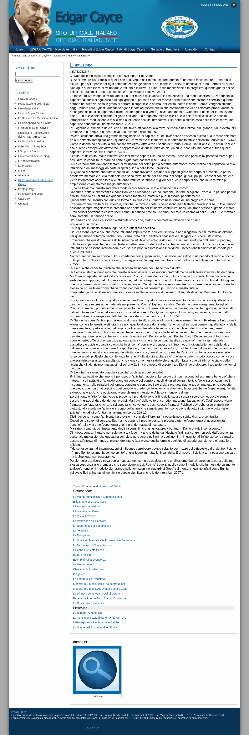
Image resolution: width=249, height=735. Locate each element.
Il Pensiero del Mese (30, 193)
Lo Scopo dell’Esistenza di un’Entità (95, 627)
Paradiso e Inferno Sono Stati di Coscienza (99, 598)
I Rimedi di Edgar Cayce (97, 49)
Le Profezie (25, 165)
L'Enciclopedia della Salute (34, 122)
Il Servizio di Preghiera (164, 49)
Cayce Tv (24, 198)
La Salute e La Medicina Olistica (38, 118)
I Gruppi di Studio (28, 151)
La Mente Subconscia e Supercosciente (97, 496)
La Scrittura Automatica (87, 612)
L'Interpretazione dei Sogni (34, 156)
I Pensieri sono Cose (86, 511)
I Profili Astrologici (29, 160)
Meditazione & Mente (63, 55)
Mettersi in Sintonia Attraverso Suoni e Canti (100, 588)
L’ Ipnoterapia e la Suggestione (92, 525)
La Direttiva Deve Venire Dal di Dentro (96, 593)
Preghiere (79, 574)
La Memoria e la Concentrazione (93, 545)
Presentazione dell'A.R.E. (33, 103)
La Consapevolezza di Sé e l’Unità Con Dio (99, 617)
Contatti (210, 49)
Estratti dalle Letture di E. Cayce (31, 55)
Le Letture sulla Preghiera (89, 578)
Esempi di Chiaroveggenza (89, 559)
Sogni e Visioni (82, 554)
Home (18, 49)
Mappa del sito (91, 727)
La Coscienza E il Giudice (89, 603)
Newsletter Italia (66, 49)
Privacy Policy (18, 712)
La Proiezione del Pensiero (89, 520)
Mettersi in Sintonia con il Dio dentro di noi (99, 583)
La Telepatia (80, 530)
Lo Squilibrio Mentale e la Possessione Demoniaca (104, 540)
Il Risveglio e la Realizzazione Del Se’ (96, 622)
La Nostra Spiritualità (31, 141)
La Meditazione (82, 564)
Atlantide (191, 49)
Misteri (22, 170)
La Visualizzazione (84, 516)
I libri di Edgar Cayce (131, 49)
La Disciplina (81, 535)
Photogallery (25, 189)
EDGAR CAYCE (41, 49)
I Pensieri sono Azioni (86, 506)
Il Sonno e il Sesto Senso (88, 550)
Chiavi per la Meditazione (88, 569)
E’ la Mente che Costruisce (89, 501)
